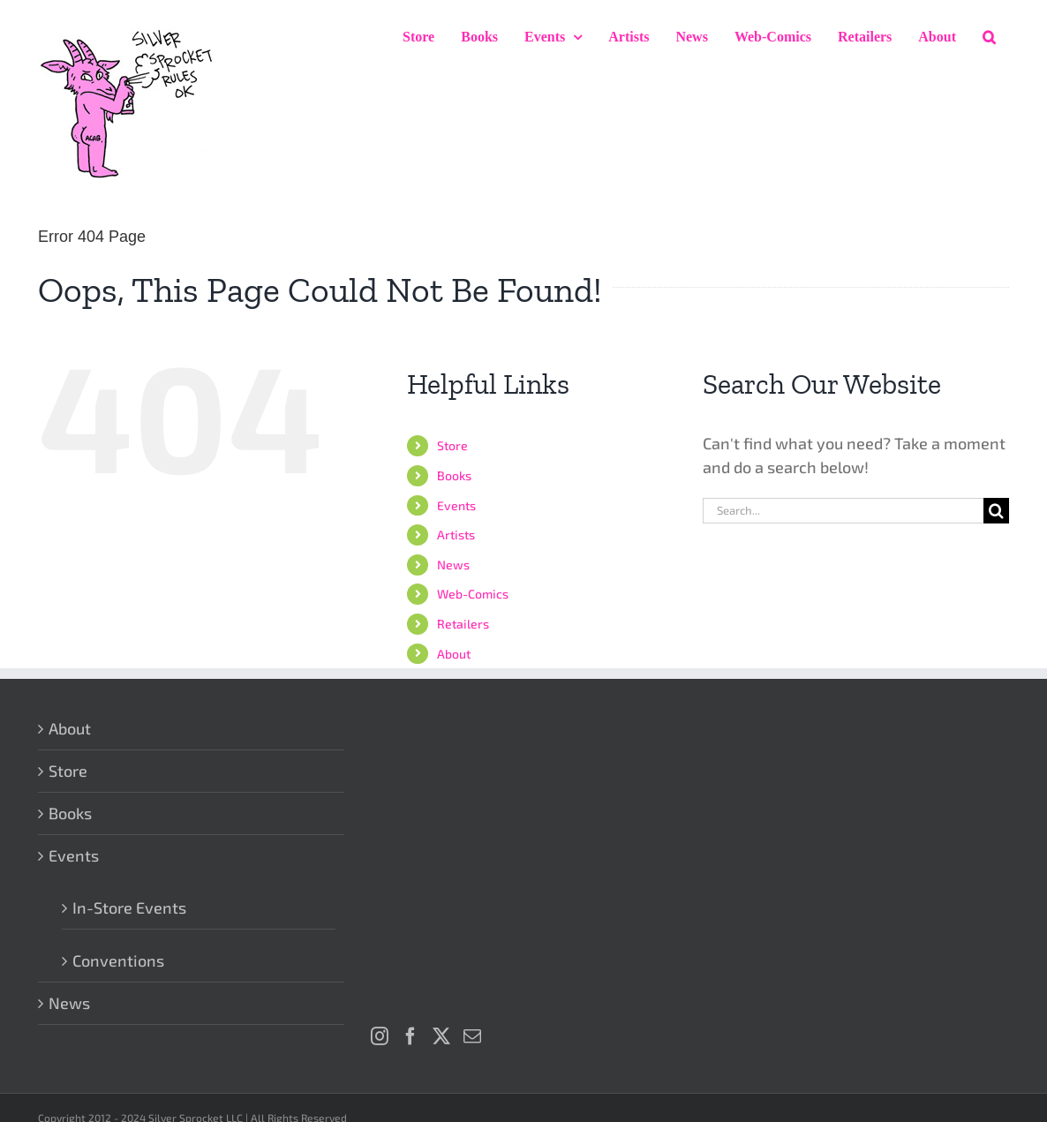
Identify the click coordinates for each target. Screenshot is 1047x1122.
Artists (456, 534)
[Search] (996, 510)
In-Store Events (129, 907)
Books (454, 475)
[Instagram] (379, 1036)
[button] (989, 37)
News (453, 564)
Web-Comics (472, 593)
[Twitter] (441, 1036)
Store (452, 445)
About (454, 653)
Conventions (118, 960)
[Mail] (472, 1036)
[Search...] (843, 510)
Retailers (463, 623)
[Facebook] (410, 1036)
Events (456, 505)
